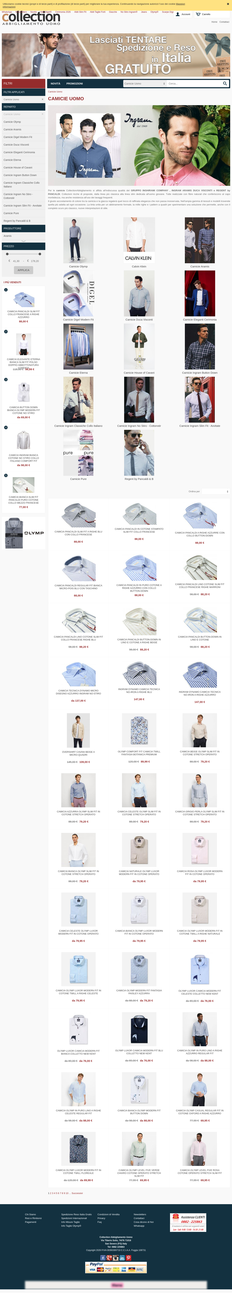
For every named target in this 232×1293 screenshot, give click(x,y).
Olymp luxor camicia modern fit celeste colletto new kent (200, 992)
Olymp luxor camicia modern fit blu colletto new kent (139, 1052)
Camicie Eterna (12, 159)
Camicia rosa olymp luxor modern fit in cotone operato (200, 872)
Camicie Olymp (12, 121)
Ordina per (194, 491)
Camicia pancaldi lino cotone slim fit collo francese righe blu (78, 638)
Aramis (8, 235)
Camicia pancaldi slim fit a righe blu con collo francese (78, 533)
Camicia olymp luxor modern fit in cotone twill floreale (78, 1171)
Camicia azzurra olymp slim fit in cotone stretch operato (78, 813)
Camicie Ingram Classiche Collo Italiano (22, 184)
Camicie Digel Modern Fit (18, 137)
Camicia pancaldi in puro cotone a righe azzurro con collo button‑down (139, 587)
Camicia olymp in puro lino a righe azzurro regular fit (199, 1052)
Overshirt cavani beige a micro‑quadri (78, 753)
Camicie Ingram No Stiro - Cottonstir (18, 196)
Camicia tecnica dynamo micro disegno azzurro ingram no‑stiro (78, 692)
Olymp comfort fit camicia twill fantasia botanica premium (139, 753)
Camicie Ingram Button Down (20, 175)
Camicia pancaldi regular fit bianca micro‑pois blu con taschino (78, 587)
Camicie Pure (11, 213)
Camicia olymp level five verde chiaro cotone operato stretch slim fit (139, 1172)
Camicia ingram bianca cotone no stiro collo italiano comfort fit (23, 457)
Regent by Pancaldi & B (17, 220)
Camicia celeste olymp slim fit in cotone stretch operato (139, 813)
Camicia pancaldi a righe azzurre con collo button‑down (200, 534)
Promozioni (75, 83)
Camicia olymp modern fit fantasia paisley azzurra (139, 992)
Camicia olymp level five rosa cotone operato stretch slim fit (200, 1171)
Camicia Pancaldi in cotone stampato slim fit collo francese (139, 530)
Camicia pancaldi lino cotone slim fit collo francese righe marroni (199, 585)
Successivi (77, 1193)
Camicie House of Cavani (18, 167)
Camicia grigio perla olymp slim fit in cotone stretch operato (199, 813)
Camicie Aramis (12, 129)
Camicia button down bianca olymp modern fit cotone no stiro (23, 410)
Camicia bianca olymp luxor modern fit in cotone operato (139, 932)
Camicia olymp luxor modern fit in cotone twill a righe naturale (200, 932)
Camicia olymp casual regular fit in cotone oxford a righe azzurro (199, 1112)
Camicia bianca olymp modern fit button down (139, 1112)
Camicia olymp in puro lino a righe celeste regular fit (78, 1112)
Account (186, 14)
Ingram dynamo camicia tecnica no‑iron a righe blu (139, 690)
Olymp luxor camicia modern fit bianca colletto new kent (78, 1052)
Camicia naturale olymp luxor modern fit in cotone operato (139, 872)
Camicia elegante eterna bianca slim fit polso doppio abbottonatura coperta (23, 361)
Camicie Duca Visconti (16, 144)
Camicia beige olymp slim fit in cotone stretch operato (199, 753)
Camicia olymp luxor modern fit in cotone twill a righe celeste (78, 992)
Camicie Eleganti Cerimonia (19, 152)
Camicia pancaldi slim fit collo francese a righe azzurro (23, 314)
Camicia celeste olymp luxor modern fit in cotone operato (78, 932)
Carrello (206, 14)
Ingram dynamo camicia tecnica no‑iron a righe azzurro (200, 693)
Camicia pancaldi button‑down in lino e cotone (199, 638)
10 (67, 1193)
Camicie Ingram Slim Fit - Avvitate (23, 205)
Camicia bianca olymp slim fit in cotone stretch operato (78, 872)
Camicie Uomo (11, 99)
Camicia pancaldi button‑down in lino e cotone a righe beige (139, 641)
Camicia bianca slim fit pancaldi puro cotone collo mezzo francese (23, 499)
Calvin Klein (139, 266)
